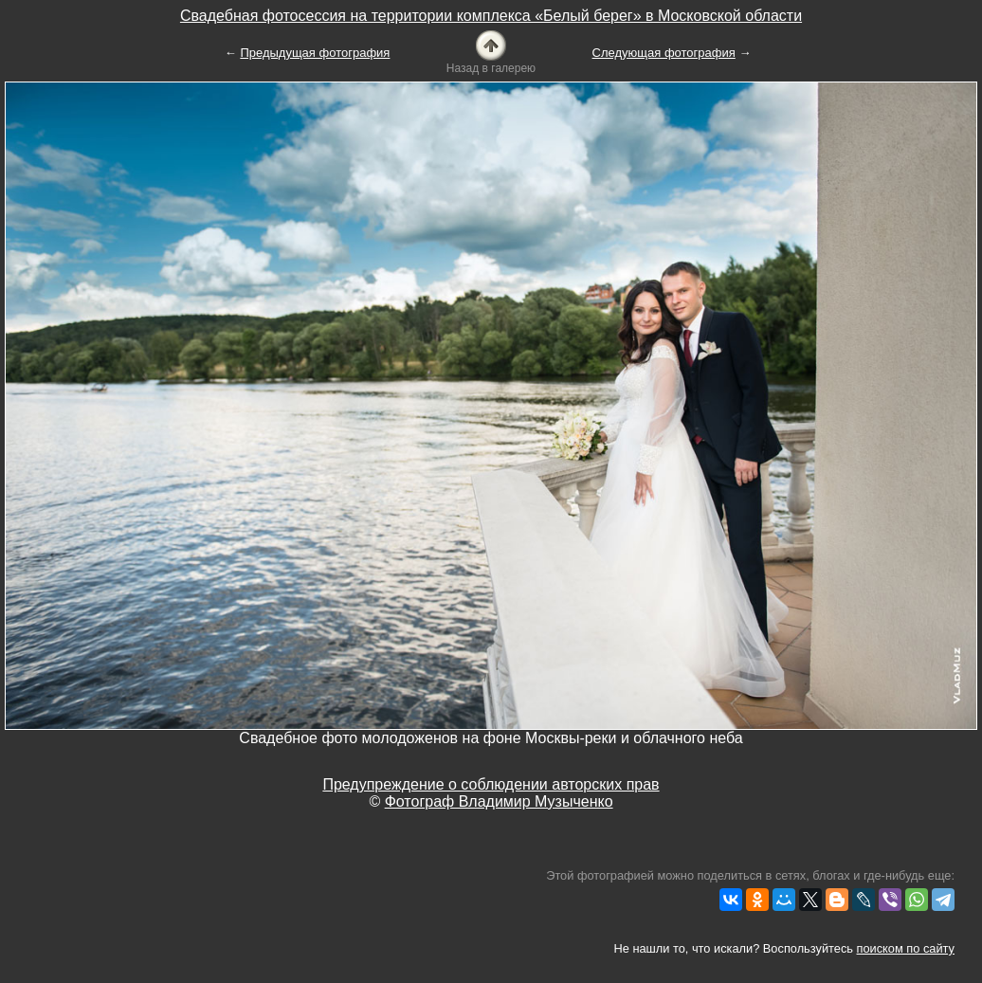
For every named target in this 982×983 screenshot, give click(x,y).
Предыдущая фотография (315, 53)
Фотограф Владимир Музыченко (499, 801)
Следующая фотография (664, 53)
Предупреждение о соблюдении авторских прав (490, 784)
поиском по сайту (906, 948)
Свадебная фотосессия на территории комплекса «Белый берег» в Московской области (491, 16)
